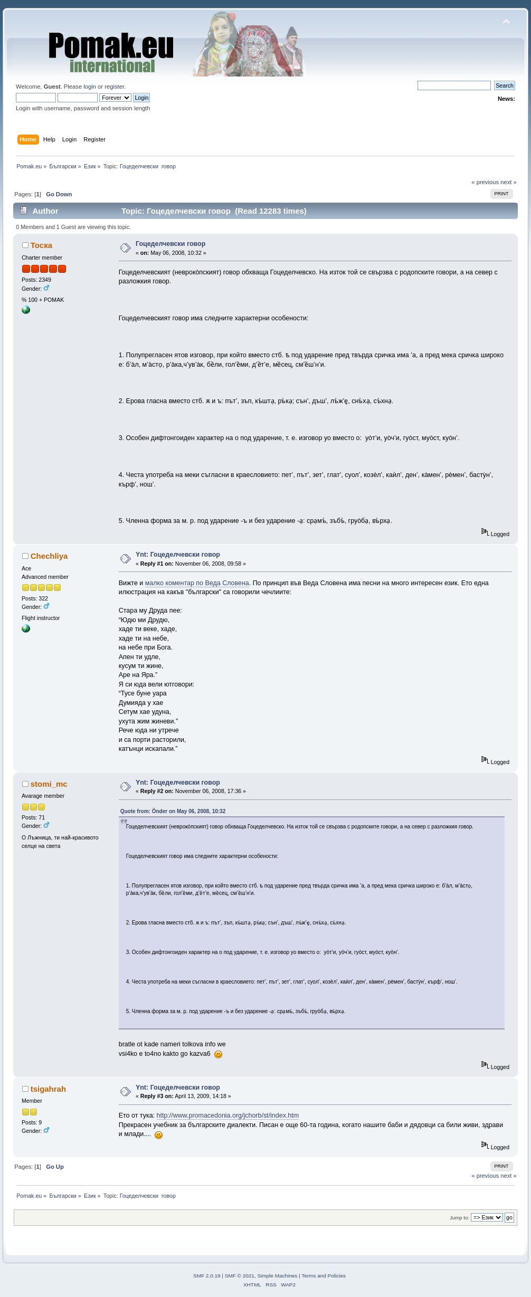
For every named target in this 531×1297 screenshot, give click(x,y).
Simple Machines (277, 1276)
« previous (485, 182)
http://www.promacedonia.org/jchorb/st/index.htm (228, 1115)
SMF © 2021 (239, 1276)
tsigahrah (48, 1088)
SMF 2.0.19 (207, 1276)
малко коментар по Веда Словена (197, 583)
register (114, 86)
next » (508, 182)
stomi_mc (49, 783)
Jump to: (459, 1217)
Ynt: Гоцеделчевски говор (178, 554)
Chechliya (49, 555)
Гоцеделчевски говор (170, 243)
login (89, 86)
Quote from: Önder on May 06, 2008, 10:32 (173, 811)
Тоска (41, 245)
